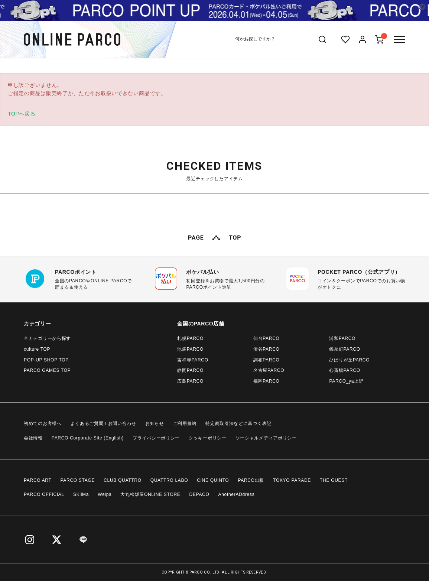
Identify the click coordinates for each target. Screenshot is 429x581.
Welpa (104, 494)
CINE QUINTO (213, 480)
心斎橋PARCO (344, 370)
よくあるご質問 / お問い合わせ (103, 423)
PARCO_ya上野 (346, 381)
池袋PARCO (190, 349)
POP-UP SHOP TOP (46, 360)
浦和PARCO (342, 338)
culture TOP (37, 349)
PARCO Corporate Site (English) (88, 438)
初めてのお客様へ (43, 423)
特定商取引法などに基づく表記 (238, 423)
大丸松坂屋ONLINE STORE (150, 494)
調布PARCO (266, 360)
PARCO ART (38, 480)
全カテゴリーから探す (47, 338)
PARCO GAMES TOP (47, 370)
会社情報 (33, 438)
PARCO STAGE (78, 480)
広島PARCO (190, 381)
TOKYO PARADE (292, 480)
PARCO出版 (251, 480)
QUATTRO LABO (169, 480)
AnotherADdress (236, 494)
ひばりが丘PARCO (349, 360)
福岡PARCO (266, 381)
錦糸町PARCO (344, 349)
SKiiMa (81, 494)
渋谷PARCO (266, 349)
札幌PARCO (190, 338)
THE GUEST (334, 480)
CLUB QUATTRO (123, 480)
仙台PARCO (266, 338)
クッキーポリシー (208, 438)
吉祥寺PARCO (192, 360)
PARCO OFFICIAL (44, 494)
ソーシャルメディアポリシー (266, 438)
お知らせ (154, 423)
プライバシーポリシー (156, 438)
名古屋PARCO (268, 370)
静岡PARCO (190, 370)
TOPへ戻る (22, 114)
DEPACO (199, 494)
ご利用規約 (185, 423)
